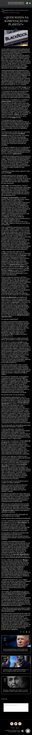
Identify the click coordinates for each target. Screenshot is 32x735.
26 (4, 659)
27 (4, 679)
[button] (1, 3)
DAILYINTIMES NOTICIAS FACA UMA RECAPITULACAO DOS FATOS (14, 11)
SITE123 (15, 731)
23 (4, 638)
